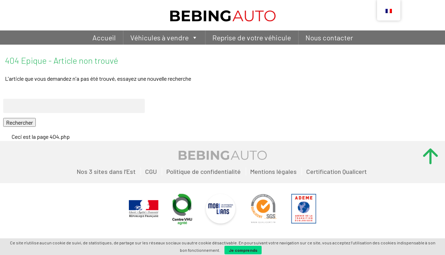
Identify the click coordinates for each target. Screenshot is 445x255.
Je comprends (243, 250)
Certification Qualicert (336, 171)
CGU (151, 171)
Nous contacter (329, 37)
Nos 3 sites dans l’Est (106, 171)
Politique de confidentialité (203, 171)
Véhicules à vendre (164, 37)
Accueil (104, 37)
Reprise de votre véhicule (251, 37)
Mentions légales (273, 171)
